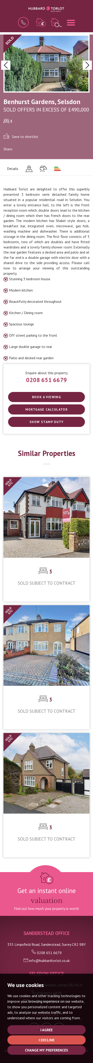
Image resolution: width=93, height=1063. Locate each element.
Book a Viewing (46, 397)
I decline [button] (46, 1040)
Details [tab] (12, 168)
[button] (5, 65)
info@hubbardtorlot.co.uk (47, 960)
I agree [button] (46, 1030)
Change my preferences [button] (46, 1050)
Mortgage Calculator (46, 409)
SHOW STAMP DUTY (46, 422)
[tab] (29, 169)
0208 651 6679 (46, 380)
